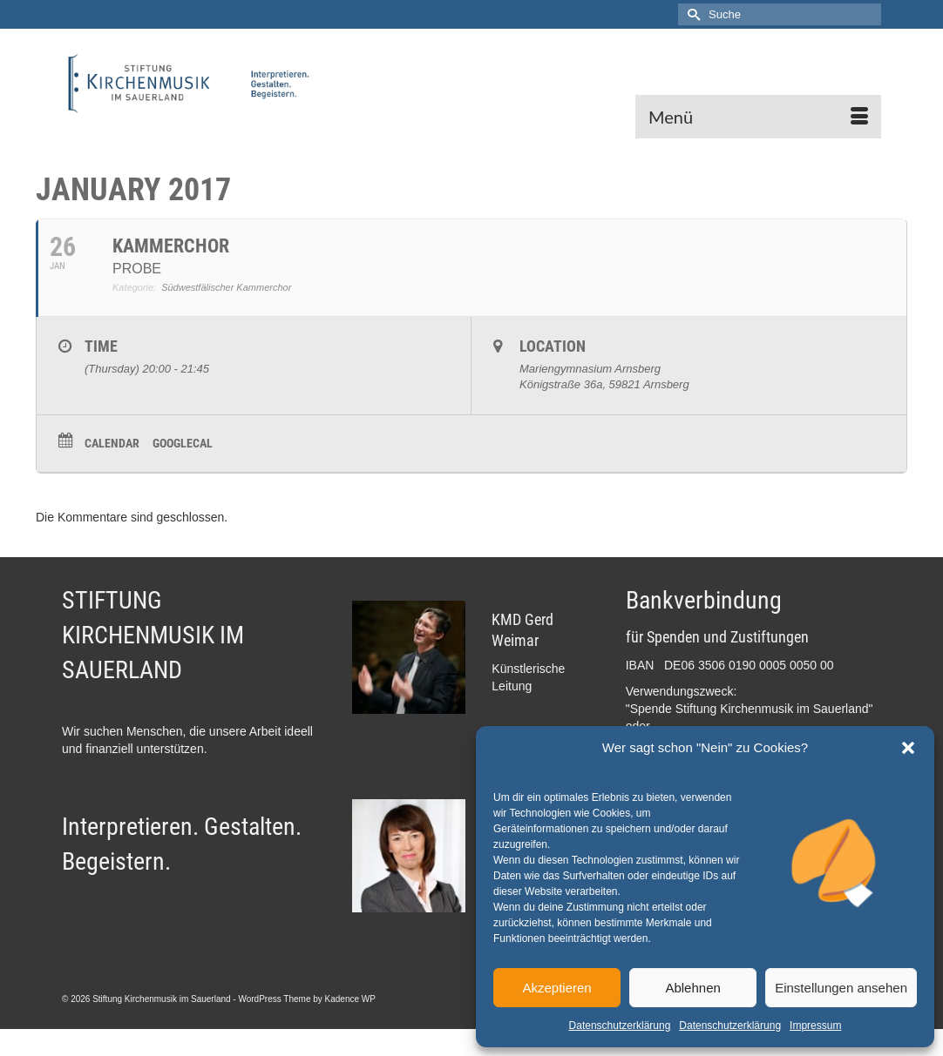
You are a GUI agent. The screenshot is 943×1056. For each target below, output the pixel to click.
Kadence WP (350, 999)
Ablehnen (692, 987)
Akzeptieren (556, 987)
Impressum (815, 1025)
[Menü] (758, 116)
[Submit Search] (691, 14)
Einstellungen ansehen (841, 987)
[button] (908, 748)
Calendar (112, 443)
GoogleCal (183, 443)
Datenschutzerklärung (620, 1025)
